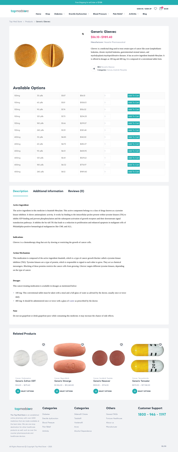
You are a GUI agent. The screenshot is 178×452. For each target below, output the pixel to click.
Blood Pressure (48, 422)
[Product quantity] (108, 96)
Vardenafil (78, 422)
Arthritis (45, 431)
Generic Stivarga (62, 381)
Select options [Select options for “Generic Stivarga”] (66, 391)
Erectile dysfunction (50, 418)
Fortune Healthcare (114, 418)
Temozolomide (143, 378)
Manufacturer (111, 427)
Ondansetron (26, 378)
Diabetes (46, 414)
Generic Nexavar (101, 381)
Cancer (109, 70)
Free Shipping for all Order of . (89, 2)
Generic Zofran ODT (25, 381)
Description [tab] (20, 191)
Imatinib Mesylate (120, 70)
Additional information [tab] (48, 191)
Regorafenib (64, 378)
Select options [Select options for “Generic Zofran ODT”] (27, 391)
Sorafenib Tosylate (105, 378)
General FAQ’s (112, 414)
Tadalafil (77, 418)
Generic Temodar (141, 381)
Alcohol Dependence (83, 431)
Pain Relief (46, 427)
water (72, 301)
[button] (83, 34)
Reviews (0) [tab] (76, 191)
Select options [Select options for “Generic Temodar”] (144, 391)
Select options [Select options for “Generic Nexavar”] (105, 391)
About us (110, 422)
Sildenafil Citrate (81, 414)
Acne (76, 427)
